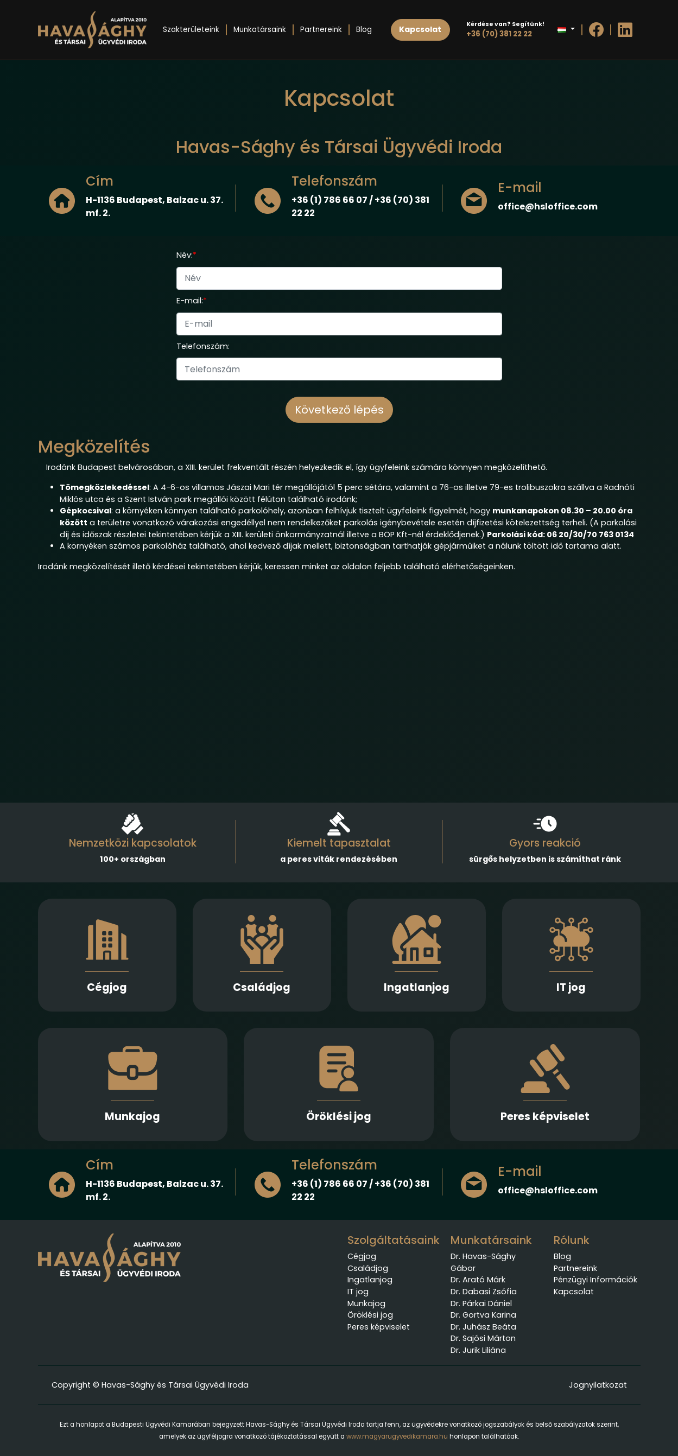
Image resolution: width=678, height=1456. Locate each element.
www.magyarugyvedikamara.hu (397, 1436)
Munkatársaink (259, 29)
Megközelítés (94, 446)
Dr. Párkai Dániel (481, 1303)
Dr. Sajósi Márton (483, 1338)
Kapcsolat (574, 1291)
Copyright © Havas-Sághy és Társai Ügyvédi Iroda (150, 1384)
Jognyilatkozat (598, 1384)
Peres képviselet (545, 1116)
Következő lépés (339, 409)
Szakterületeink (191, 29)
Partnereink (321, 29)
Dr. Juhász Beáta (483, 1326)
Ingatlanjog (416, 987)
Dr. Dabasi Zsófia (484, 1291)
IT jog (571, 987)
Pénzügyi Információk (595, 1279)
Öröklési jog (338, 1116)
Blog (364, 29)
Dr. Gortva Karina (483, 1314)
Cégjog (107, 987)
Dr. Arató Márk (478, 1279)
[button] (565, 29)
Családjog (261, 987)
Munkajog (132, 1116)
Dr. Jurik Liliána (478, 1350)
